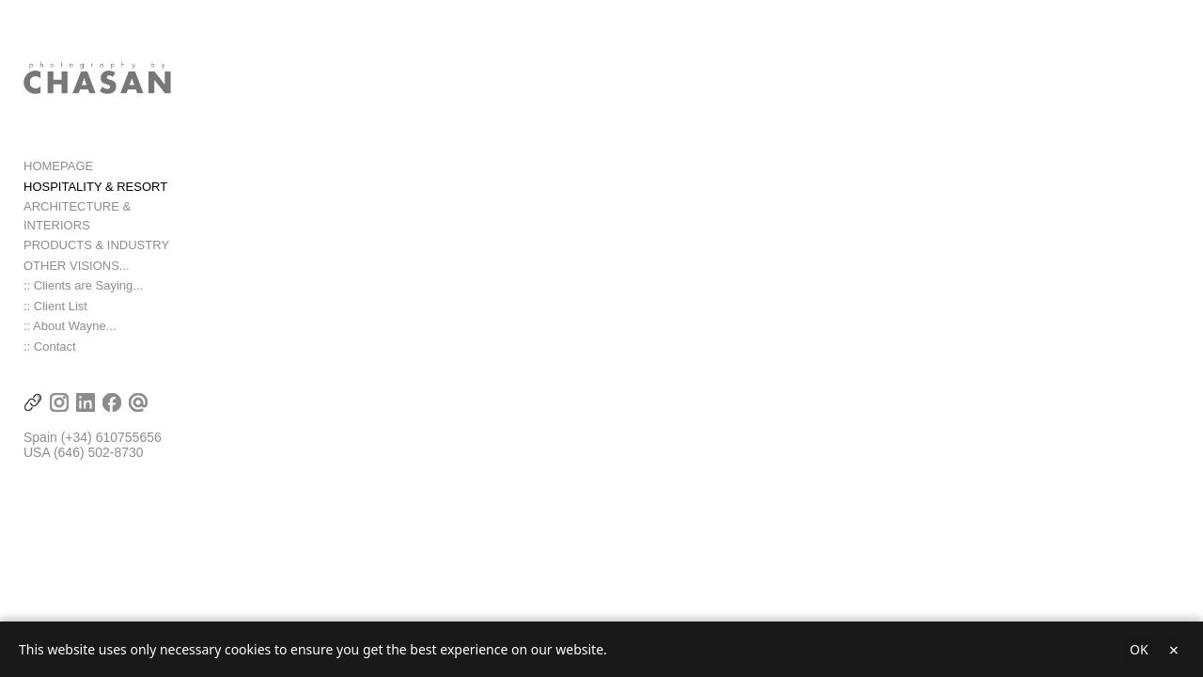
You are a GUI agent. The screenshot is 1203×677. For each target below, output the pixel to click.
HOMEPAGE (58, 187)
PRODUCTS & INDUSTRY (96, 248)
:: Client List (55, 308)
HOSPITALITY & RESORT (95, 207)
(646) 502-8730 (99, 455)
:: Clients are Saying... (83, 288)
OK (1139, 649)
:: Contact (49, 348)
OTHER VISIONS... (76, 267)
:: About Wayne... (70, 329)
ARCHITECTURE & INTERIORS (112, 227)
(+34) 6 (82, 440)
